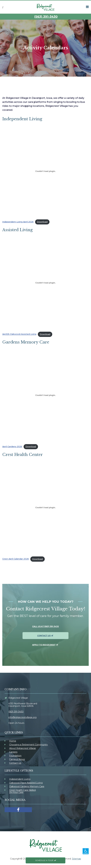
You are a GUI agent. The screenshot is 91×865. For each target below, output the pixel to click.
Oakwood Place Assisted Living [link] (26, 782)
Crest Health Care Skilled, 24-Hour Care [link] (22, 791)
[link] (45, 7)
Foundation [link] (15, 755)
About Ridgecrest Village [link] (22, 748)
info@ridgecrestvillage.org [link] (22, 717)
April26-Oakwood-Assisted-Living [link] (19, 334)
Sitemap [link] (76, 858)
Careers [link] (13, 752)
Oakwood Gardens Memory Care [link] (26, 786)
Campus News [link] (17, 759)
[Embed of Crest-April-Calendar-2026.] (45, 508)
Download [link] (42, 222)
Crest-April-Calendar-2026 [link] (15, 559)
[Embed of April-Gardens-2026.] (45, 395)
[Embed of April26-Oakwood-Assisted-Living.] (45, 283)
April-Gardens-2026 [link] (12, 446)
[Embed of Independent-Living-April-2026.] (45, 171)
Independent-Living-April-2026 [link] (18, 222)
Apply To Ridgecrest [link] (43, 645)
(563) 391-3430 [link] (46, 16)
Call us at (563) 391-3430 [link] (45, 626)
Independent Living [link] (19, 779)
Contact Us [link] (44, 635)
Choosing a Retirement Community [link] (28, 744)
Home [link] (12, 741)
